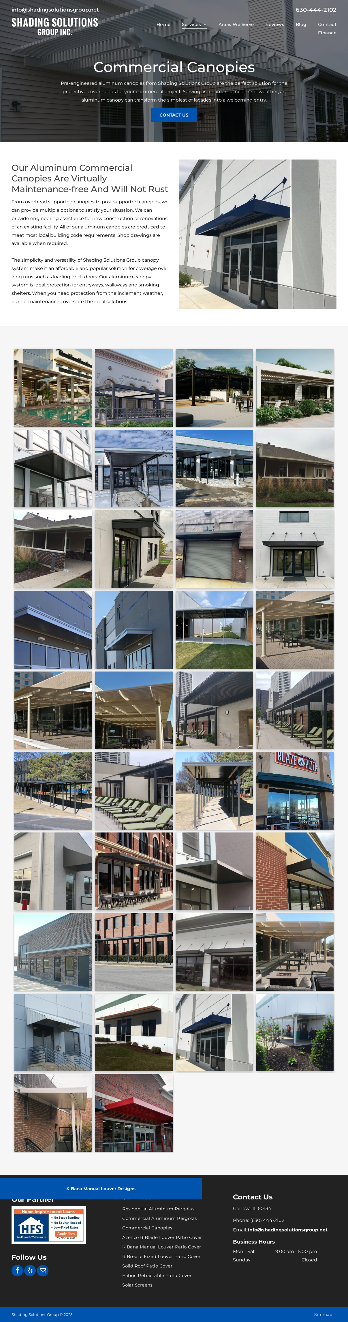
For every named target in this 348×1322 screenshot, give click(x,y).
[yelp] (30, 1271)
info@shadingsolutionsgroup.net (55, 10)
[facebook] (17, 1271)
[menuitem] (158, 24)
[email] (42, 1271)
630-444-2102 (316, 9)
